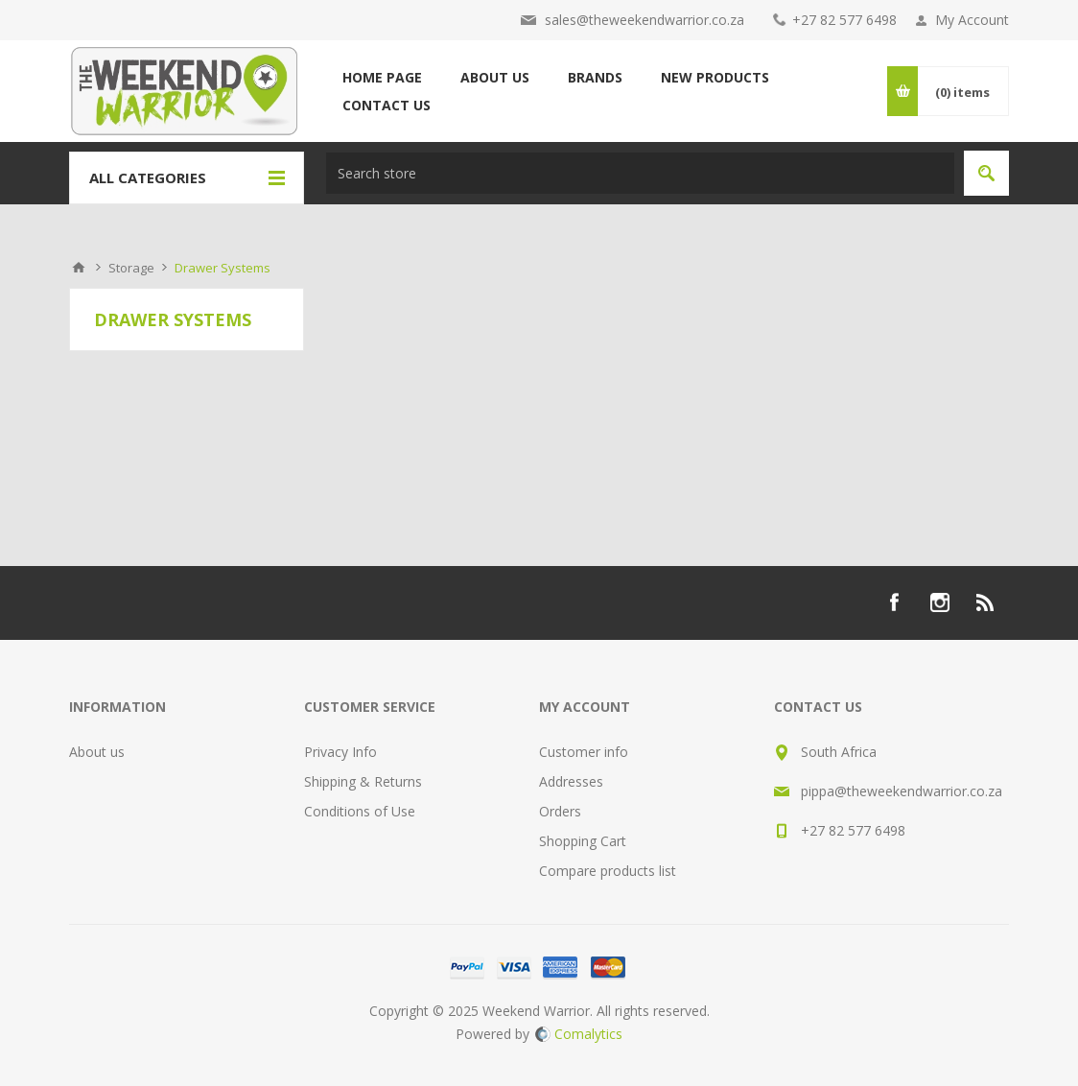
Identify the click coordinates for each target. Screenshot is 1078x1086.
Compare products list (607, 871)
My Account (972, 20)
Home (78, 267)
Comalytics (578, 1034)
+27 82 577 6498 (844, 20)
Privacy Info (340, 752)
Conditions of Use (359, 811)
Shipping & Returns (363, 781)
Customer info (583, 752)
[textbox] (640, 173)
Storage (131, 267)
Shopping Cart (582, 841)
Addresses (571, 781)
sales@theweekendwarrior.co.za (644, 20)
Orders (560, 811)
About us (97, 752)
